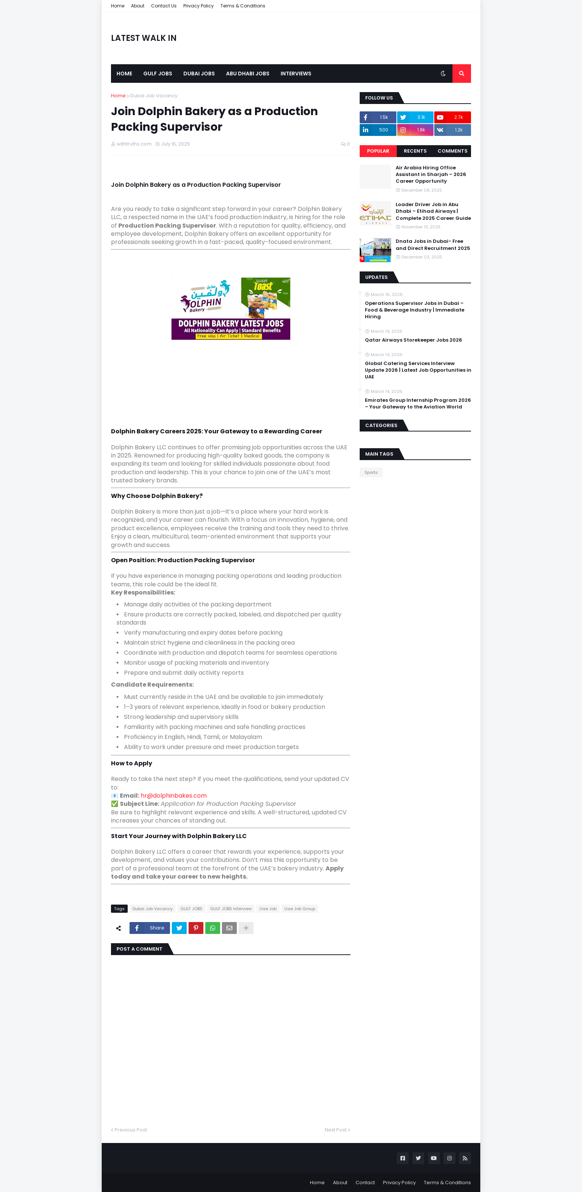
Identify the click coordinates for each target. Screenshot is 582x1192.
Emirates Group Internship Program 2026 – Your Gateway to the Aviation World (418, 403)
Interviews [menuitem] (296, 73)
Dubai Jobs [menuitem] (199, 73)
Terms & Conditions (242, 6)
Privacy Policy (198, 6)
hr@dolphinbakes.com (174, 795)
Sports (371, 472)
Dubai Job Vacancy (153, 95)
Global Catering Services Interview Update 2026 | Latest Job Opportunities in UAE (418, 370)
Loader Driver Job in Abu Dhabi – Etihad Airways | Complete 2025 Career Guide (433, 211)
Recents (415, 150)
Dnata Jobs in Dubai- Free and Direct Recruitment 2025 (433, 244)
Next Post (336, 1129)
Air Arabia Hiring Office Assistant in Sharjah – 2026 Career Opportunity (431, 175)
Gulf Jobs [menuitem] (157, 73)
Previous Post (131, 1129)
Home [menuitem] (124, 73)
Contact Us (164, 6)
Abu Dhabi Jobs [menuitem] (247, 73)
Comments (453, 150)
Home (117, 6)
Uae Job (268, 909)
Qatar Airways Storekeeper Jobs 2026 (413, 340)
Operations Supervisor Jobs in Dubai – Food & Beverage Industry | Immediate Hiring (414, 310)
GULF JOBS (191, 909)
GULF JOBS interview (231, 909)
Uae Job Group (299, 909)
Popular (378, 150)
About (137, 6)
